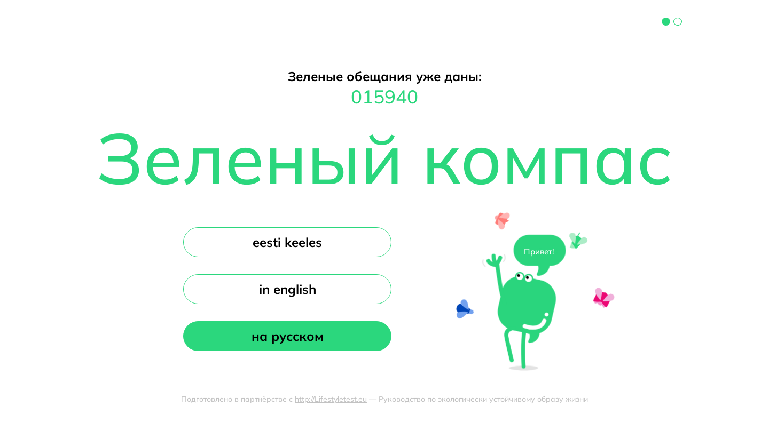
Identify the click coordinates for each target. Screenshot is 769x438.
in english (287, 289)
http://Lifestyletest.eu (331, 399)
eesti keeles (287, 242)
